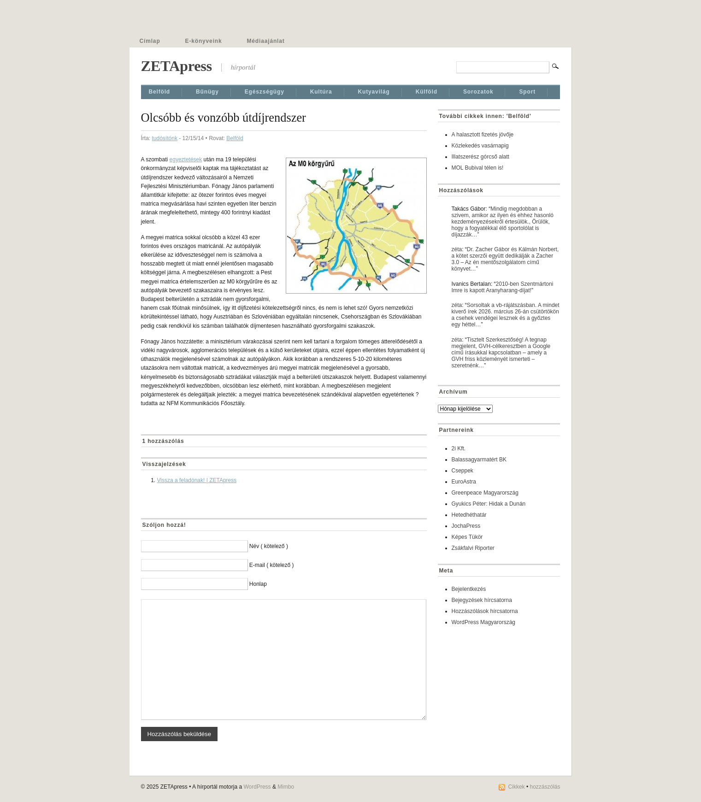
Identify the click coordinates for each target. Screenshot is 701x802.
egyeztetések (186, 159)
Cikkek (516, 787)
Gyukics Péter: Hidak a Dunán (489, 504)
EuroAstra (464, 481)
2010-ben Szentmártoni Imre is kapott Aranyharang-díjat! (503, 287)
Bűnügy (207, 91)
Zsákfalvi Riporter (473, 548)
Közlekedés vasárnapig (480, 145)
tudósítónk (164, 138)
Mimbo (285, 787)
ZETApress (176, 66)
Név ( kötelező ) (268, 546)
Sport (527, 91)
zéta (457, 249)
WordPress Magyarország (484, 622)
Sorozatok (478, 91)
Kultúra (321, 91)
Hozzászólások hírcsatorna (485, 611)
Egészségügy (264, 91)
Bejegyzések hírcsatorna (482, 600)
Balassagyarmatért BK (479, 459)
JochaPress (466, 526)
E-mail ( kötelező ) (271, 565)
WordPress (257, 787)
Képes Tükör (467, 537)
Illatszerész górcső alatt (480, 156)
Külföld (426, 91)
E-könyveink (203, 41)
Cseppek (462, 470)
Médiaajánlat (266, 41)
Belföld (160, 91)
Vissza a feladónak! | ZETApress (197, 480)
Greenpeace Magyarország (485, 492)
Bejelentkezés (469, 589)
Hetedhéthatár (469, 515)
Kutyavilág (374, 91)
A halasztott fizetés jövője (483, 134)
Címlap (150, 41)
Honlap (258, 584)
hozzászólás (545, 787)
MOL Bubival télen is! (478, 168)
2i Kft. (459, 448)
